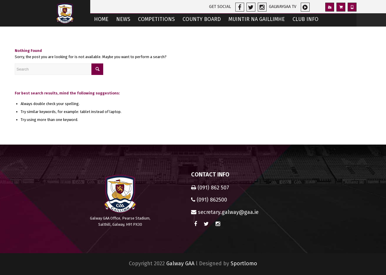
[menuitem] (101, 20)
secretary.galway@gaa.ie (225, 212)
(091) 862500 (209, 200)
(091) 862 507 (210, 187)
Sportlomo (244, 263)
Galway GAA (180, 263)
